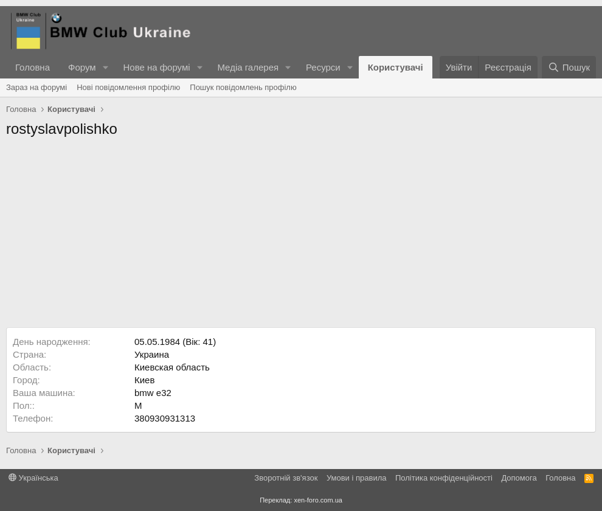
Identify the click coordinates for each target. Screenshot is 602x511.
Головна (32, 67)
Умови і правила (357, 477)
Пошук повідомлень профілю (243, 87)
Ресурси (323, 67)
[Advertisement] (301, 236)
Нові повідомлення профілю (128, 87)
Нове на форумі (156, 67)
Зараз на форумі (36, 87)
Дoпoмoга (518, 477)
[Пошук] (569, 67)
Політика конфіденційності (444, 477)
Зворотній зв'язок (285, 477)
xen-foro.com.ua (318, 500)
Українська (33, 477)
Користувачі (395, 67)
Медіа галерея (248, 67)
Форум (82, 67)
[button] (105, 67)
